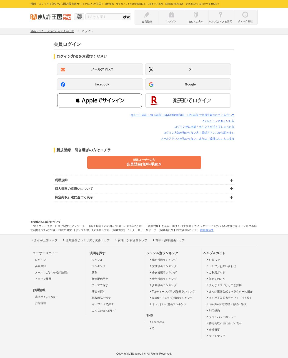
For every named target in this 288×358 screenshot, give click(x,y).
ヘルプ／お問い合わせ (220, 266)
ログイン (40, 259)
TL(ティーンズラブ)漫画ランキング (172, 291)
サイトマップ (215, 336)
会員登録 (40, 266)
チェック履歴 (43, 278)
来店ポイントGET (46, 296)
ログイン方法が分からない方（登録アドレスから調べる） (198, 132)
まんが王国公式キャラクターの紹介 (229, 291)
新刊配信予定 (100, 278)
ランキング (98, 266)
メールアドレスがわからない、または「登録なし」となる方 (197, 138)
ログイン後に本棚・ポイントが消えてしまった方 (204, 126)
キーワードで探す (103, 304)
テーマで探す (100, 285)
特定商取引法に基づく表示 (223, 323)
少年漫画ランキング (163, 285)
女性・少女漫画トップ (130, 240)
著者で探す (98, 291)
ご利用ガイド (215, 272)
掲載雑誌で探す (101, 298)
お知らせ (212, 259)
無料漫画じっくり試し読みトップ (86, 240)
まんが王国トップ (44, 240)
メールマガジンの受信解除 (51, 272)
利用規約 (212, 310)
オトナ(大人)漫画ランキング (168, 304)
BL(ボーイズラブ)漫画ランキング (171, 298)
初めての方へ (215, 278)
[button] (99, 100)
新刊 (94, 272)
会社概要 (212, 329)
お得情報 (40, 303)
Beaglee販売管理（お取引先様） (227, 304)
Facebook (156, 322)
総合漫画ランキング (163, 259)
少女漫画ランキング (163, 272)
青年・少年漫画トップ (168, 240)
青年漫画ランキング (163, 278)
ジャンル (97, 259)
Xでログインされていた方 (218, 120)
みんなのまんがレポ (104, 310)
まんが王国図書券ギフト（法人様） (229, 298)
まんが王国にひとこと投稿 (223, 285)
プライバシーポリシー (220, 317)
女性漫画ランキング (163, 266)
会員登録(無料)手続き (144, 162)
